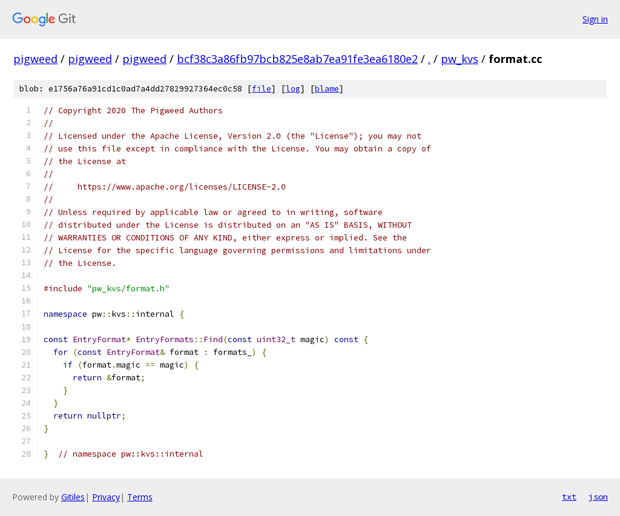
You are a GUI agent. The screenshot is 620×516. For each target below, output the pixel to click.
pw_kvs (459, 58)
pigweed (35, 58)
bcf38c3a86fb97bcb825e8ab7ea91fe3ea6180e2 (297, 58)
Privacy (106, 497)
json (598, 496)
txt (569, 496)
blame (327, 89)
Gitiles (73, 497)
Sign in (595, 19)
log (293, 89)
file (261, 89)
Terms (140, 497)
